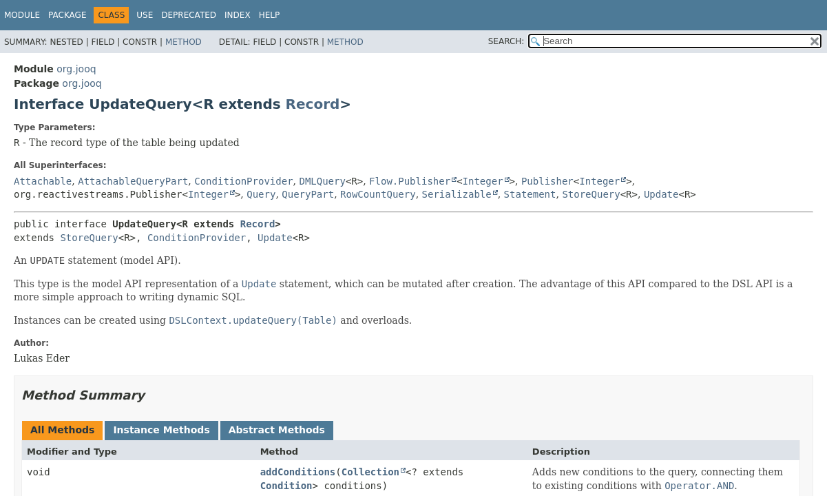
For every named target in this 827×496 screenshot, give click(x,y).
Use (144, 15)
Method (183, 42)
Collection (370, 471)
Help (269, 15)
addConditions (298, 471)
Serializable (457, 194)
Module (22, 15)
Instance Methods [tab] (161, 429)
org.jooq (76, 68)
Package (67, 15)
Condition (286, 485)
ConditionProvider (243, 181)
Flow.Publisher (409, 181)
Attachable (43, 181)
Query (261, 194)
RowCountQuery (378, 194)
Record (313, 104)
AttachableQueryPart (133, 181)
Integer (483, 181)
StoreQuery (591, 194)
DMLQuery (322, 181)
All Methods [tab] (62, 429)
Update (661, 194)
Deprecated (188, 15)
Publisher (547, 181)
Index (237, 15)
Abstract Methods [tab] (277, 429)
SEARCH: (506, 41)
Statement (530, 194)
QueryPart (308, 194)
